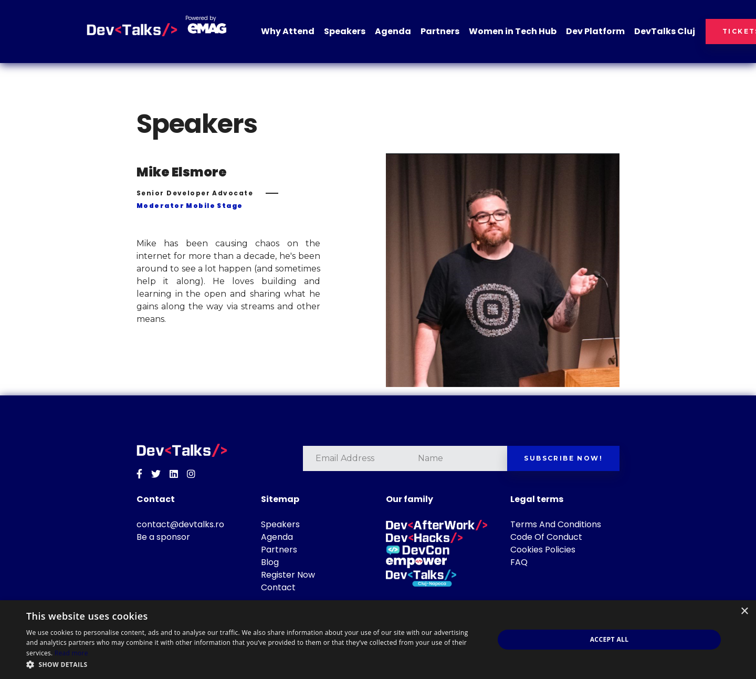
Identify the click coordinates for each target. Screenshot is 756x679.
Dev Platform (595, 31)
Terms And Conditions (555, 524)
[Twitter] (156, 474)
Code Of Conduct (546, 537)
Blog (270, 562)
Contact (278, 587)
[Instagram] (191, 474)
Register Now (288, 575)
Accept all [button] (609, 639)
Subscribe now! (563, 458)
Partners (440, 31)
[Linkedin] (174, 474)
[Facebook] (139, 474)
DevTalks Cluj (664, 31)
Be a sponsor (163, 537)
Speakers (344, 31)
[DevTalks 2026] (132, 30)
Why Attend (287, 31)
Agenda (393, 31)
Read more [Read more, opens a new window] (71, 653)
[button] (253, 665)
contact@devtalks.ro (180, 524)
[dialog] (378, 639)
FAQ (519, 562)
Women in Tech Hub (512, 31)
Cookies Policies (542, 550)
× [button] (744, 611)
